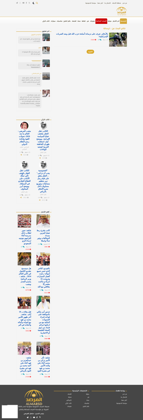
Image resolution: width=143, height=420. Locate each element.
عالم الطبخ (67, 21)
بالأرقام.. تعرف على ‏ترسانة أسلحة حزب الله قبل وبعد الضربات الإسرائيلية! (81, 35)
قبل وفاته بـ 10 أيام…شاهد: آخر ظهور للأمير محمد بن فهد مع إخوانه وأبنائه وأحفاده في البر (24, 315)
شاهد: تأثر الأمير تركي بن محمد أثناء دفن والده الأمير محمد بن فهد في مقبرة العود (43, 361)
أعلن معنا (100, 3)
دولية (110, 21)
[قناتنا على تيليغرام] (17, 3)
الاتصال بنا (107, 3)
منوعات (92, 21)
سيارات (53, 21)
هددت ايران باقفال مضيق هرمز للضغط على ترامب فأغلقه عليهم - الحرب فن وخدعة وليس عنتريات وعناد (30, 80)
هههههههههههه (35, 60)
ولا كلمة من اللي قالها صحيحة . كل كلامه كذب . (30, 40)
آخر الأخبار (116, 21)
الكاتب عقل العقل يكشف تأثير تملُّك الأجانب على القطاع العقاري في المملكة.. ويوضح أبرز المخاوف (24, 178)
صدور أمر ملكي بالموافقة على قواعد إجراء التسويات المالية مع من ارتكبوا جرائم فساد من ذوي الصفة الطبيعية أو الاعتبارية (43, 319)
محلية (70, 394)
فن (88, 21)
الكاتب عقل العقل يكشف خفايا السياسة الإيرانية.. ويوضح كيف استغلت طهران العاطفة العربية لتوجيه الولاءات (43, 139)
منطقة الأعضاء (116, 3)
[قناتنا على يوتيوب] (23, 3)
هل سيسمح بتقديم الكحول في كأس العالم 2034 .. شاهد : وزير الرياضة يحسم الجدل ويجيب (25, 274)
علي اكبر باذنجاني (36, 73)
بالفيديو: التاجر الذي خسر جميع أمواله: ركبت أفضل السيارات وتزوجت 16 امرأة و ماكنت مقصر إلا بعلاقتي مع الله (43, 275)
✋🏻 (40, 90)
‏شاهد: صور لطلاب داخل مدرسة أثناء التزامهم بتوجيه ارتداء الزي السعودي (25, 235)
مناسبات (59, 21)
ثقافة (84, 21)
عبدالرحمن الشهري (35, 34)
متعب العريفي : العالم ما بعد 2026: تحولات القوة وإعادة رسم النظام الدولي (24, 136)
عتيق (39, 47)
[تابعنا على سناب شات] (20, 3)
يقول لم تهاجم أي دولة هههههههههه (33, 65)
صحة (79, 21)
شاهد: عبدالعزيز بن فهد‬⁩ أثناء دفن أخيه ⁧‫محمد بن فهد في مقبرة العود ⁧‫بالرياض (25, 361)
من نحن (124, 3)
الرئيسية (123, 21)
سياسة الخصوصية (90, 3)
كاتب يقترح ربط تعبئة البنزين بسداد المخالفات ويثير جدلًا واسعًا (43, 234)
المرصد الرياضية (101, 21)
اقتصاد (74, 21)
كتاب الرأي (46, 21)
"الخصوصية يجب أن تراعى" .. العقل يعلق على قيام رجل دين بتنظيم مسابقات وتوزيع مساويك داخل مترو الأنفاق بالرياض (43, 179)
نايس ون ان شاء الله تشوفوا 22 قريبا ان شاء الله (31, 52)
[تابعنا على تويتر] (29, 3)
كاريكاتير (69, 397)
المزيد (90, 51)
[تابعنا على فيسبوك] (26, 3)
